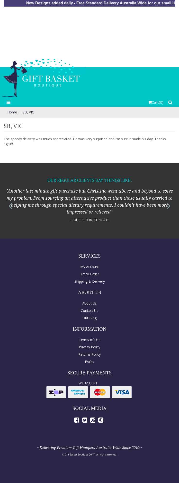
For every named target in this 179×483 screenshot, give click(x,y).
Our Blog (89, 318)
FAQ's (89, 361)
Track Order (89, 274)
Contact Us (89, 310)
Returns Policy (89, 354)
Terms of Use (89, 339)
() (155, 102)
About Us (89, 303)
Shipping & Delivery (89, 281)
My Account (89, 266)
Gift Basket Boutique (76, 454)
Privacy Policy (89, 347)
